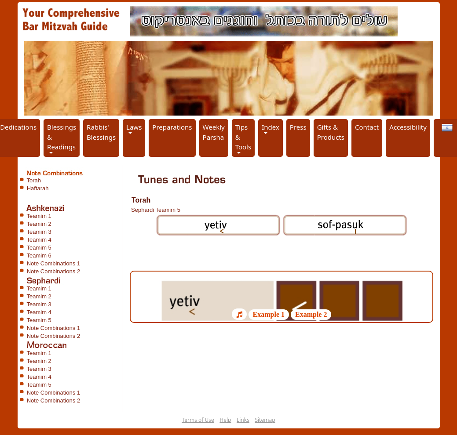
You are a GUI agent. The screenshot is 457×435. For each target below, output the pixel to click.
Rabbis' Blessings (101, 132)
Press (298, 127)
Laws (134, 127)
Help (225, 420)
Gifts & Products (330, 132)
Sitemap (265, 420)
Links (243, 420)
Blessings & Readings (61, 137)
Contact (367, 127)
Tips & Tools (243, 137)
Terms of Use (198, 420)
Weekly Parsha (214, 132)
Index (270, 127)
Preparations (172, 127)
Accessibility (408, 127)
